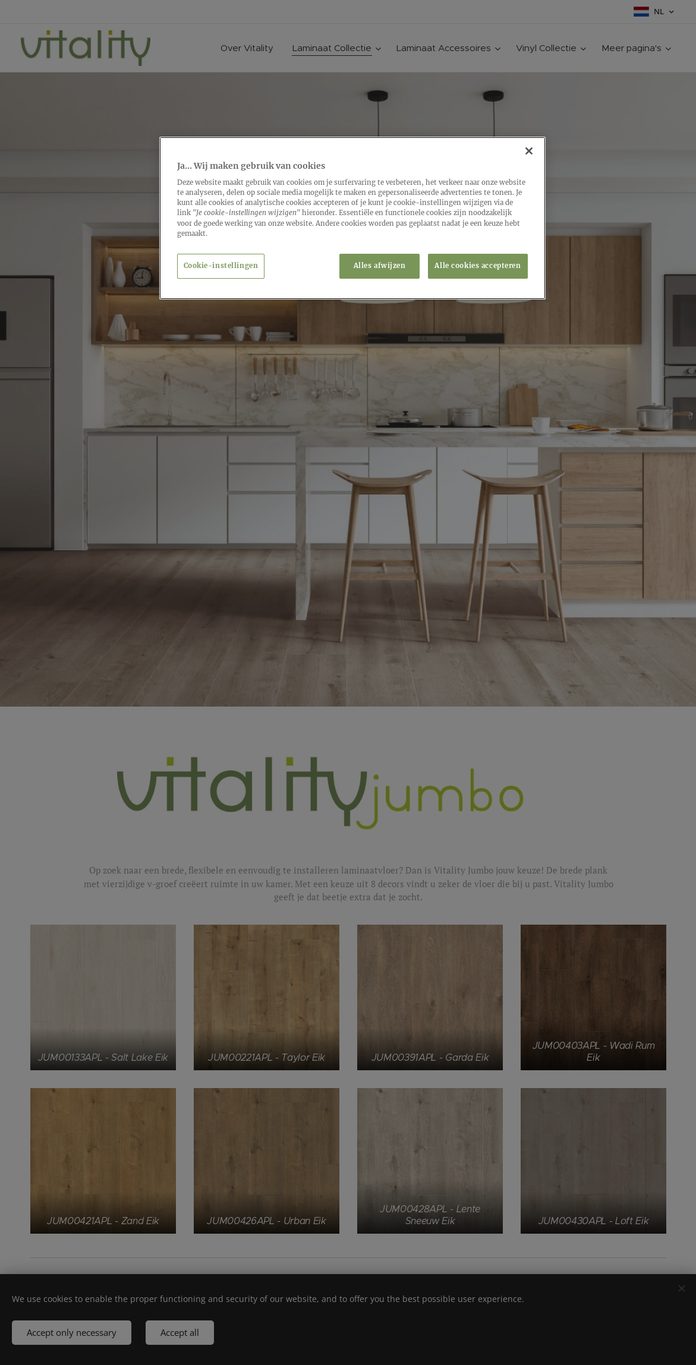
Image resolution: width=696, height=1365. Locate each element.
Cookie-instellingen (221, 265)
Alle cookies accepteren (477, 265)
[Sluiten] (529, 151)
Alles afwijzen (380, 265)
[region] (352, 218)
